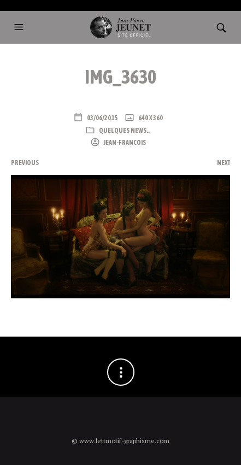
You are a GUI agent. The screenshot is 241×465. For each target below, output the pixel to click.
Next (223, 163)
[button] (20, 27)
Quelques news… (125, 130)
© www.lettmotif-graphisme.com (120, 441)
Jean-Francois (124, 142)
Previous (25, 163)
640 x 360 (150, 118)
